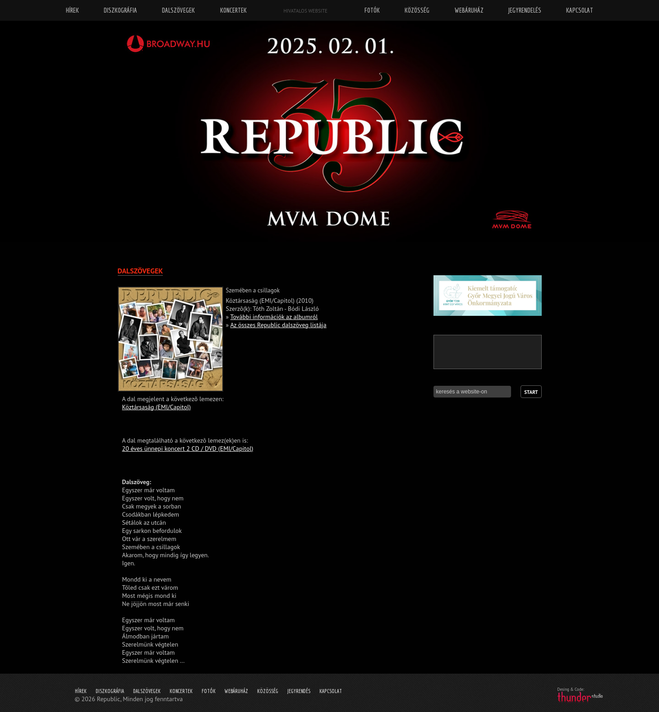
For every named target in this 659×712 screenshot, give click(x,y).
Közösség (267, 691)
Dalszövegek (147, 691)
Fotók (209, 691)
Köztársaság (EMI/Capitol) (156, 407)
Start (531, 392)
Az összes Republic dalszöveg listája (278, 325)
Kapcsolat (330, 691)
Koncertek (181, 691)
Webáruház (236, 691)
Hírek (81, 691)
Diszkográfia (110, 691)
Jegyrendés (298, 691)
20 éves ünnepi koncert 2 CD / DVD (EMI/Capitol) (187, 448)
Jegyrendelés (524, 10)
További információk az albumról (274, 317)
